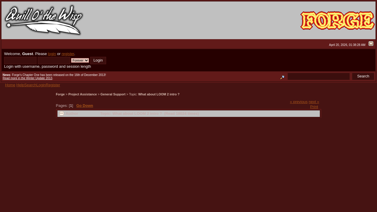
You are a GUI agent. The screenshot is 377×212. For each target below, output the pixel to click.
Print (314, 107)
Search (30, 85)
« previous (299, 102)
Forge (60, 94)
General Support (113, 94)
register (68, 54)
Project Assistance (82, 94)
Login (41, 85)
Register (53, 85)
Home (10, 85)
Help (20, 85)
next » (314, 102)
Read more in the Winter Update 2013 (27, 78)
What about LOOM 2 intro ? (159, 94)
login (52, 54)
